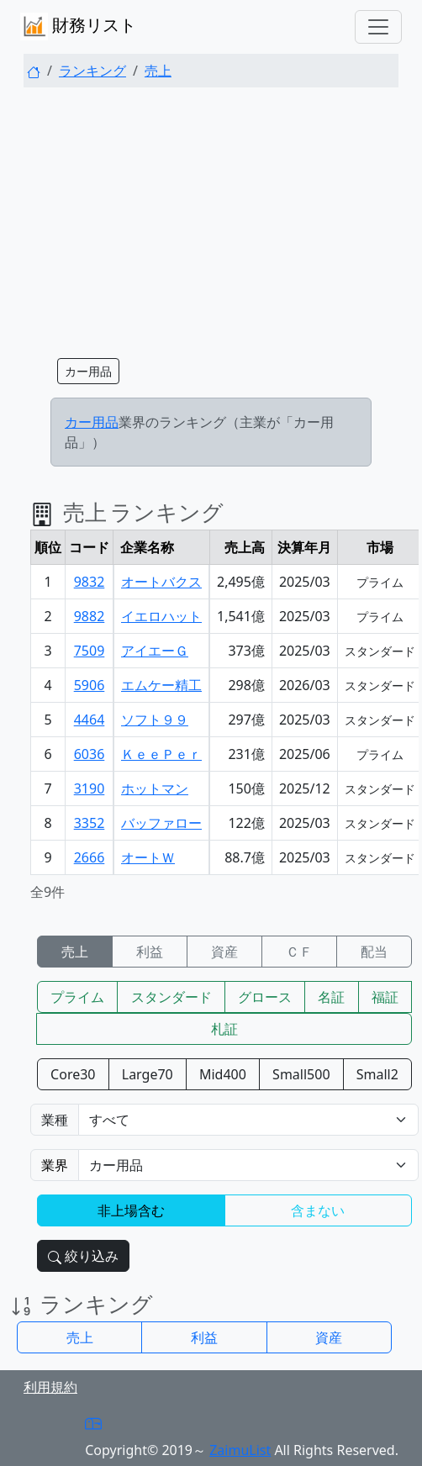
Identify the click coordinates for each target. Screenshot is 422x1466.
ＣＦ (299, 951)
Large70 (147, 1074)
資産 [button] (328, 1337)
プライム (77, 997)
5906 (89, 685)
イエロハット (161, 616)
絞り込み (83, 1256)
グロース (265, 997)
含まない (318, 1210)
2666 (89, 857)
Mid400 (222, 1074)
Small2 (377, 1074)
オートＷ (148, 857)
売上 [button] (79, 1337)
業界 (54, 1165)
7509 (89, 650)
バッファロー (161, 823)
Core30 (72, 1074)
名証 (331, 997)
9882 (89, 616)
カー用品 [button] (88, 371)
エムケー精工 (161, 685)
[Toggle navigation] (378, 27)
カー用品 (92, 422)
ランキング (92, 70)
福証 (385, 997)
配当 (374, 951)
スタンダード (171, 997)
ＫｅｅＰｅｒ (161, 754)
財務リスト (78, 26)
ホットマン (154, 788)
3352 (89, 823)
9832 (89, 581)
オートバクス (161, 581)
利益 (149, 951)
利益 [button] (204, 1337)
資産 (224, 951)
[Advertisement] (211, 218)
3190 (89, 788)
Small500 (301, 1074)
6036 (89, 754)
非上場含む (131, 1210)
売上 (158, 70)
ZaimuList (240, 1450)
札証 (224, 1029)
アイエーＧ (154, 650)
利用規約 (50, 1387)
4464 (89, 719)
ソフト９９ (154, 719)
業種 (54, 1119)
